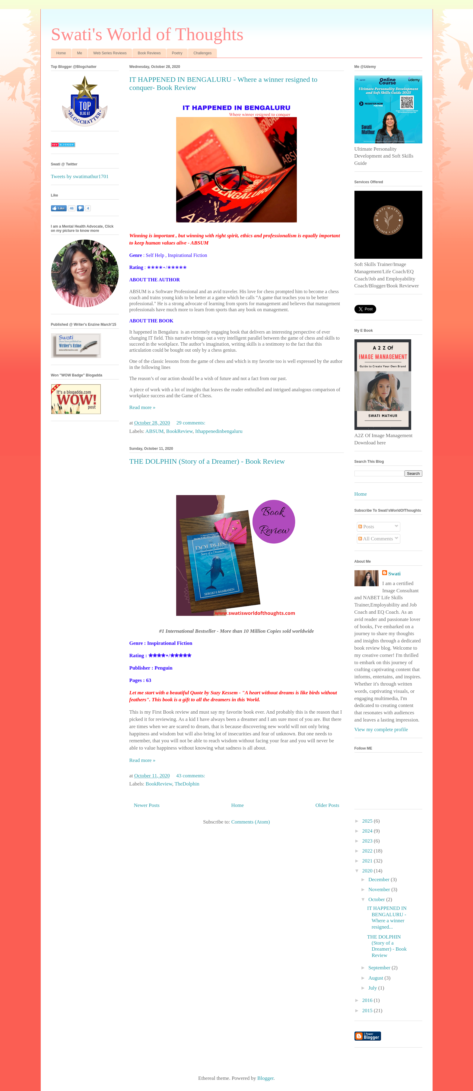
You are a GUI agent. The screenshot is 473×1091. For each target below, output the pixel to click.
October (377, 899)
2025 (368, 821)
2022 (368, 851)
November (379, 889)
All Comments (375, 539)
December (379, 879)
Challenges (202, 53)
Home (61, 53)
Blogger (265, 1078)
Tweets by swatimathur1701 (80, 176)
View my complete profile (381, 729)
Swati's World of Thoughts (147, 34)
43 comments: (191, 776)
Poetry (177, 53)
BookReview (179, 431)
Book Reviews (149, 53)
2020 (368, 871)
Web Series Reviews (109, 53)
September (380, 968)
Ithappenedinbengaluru (219, 431)
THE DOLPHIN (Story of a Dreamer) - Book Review (207, 461)
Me (79, 53)
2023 (368, 841)
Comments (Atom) (250, 822)
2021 (368, 861)
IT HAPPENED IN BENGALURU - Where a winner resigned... (387, 917)
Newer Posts (147, 805)
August (376, 978)
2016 (368, 1000)
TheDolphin (187, 784)
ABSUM (154, 431)
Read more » (142, 407)
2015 (368, 1010)
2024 (368, 831)
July (373, 988)
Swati (394, 574)
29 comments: (191, 423)
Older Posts (327, 805)
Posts (366, 527)
